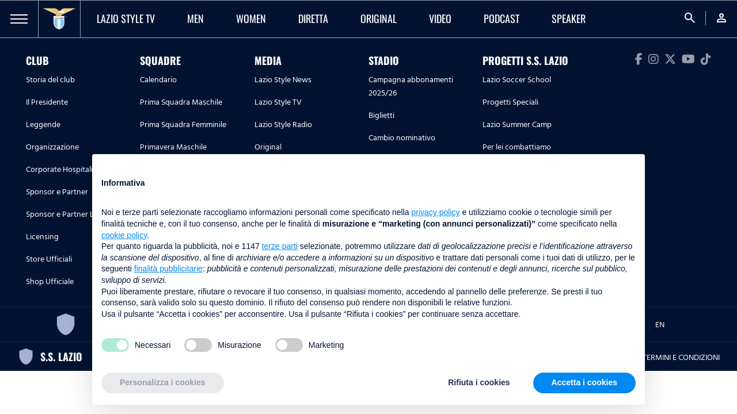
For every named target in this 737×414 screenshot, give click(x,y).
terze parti (280, 246)
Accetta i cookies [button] (584, 382)
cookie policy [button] (124, 235)
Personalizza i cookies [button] (163, 382)
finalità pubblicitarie (168, 268)
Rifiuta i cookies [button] (479, 382)
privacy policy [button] (436, 212)
